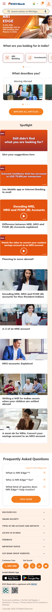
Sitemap (5, 605)
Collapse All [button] (41, 468)
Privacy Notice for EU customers (34, 602)
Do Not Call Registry (30, 600)
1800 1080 (11, 566)
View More (26, 499)
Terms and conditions (11, 600)
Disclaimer (6, 602)
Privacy (16, 602)
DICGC (34, 584)
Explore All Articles (26, 111)
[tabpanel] (13, 57)
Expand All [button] (30, 468)
